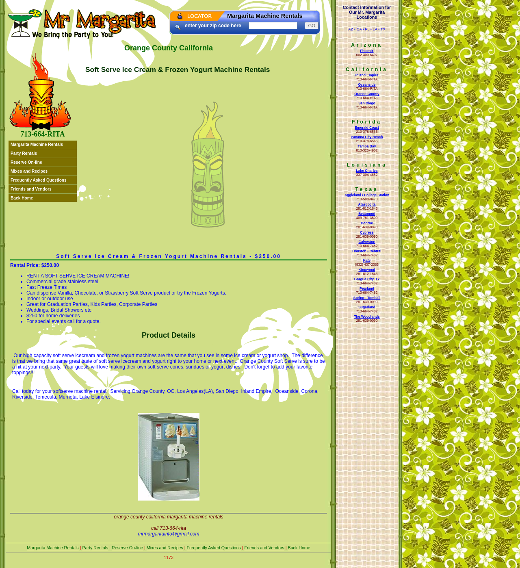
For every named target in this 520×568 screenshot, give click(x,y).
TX (383, 29)
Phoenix (366, 51)
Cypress (367, 232)
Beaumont (366, 214)
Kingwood (366, 270)
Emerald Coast (367, 128)
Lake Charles (366, 171)
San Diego (366, 103)
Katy (366, 260)
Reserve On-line (26, 162)
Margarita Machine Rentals (37, 144)
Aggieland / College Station (366, 195)
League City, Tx (366, 279)
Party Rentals (24, 153)
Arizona (367, 45)
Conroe (367, 223)
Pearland (367, 288)
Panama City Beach (367, 137)
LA (375, 29)
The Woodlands (366, 316)
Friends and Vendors (31, 189)
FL (367, 29)
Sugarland (366, 307)
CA (359, 29)
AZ (350, 29)
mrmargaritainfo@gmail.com (168, 534)
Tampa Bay (367, 146)
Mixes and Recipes (29, 171)
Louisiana (367, 165)
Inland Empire (366, 75)
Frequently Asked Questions (39, 180)
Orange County (366, 94)
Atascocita (366, 204)
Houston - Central (366, 251)
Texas (366, 189)
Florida (367, 122)
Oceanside (366, 84)
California (367, 69)
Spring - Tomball (367, 298)
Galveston (366, 242)
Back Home (22, 198)
